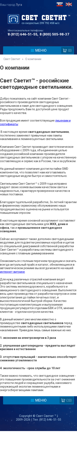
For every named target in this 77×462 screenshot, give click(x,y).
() (67, 50)
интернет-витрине (12, 271)
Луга (19, 4)
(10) (66, 400)
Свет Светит (11, 59)
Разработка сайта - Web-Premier (38, 460)
